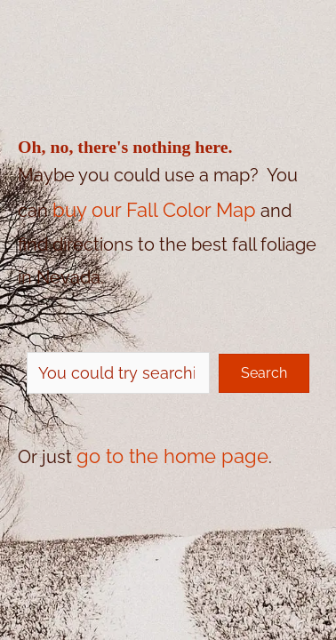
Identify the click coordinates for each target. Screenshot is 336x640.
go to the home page (172, 456)
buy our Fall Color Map (154, 209)
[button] (264, 373)
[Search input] (118, 373)
